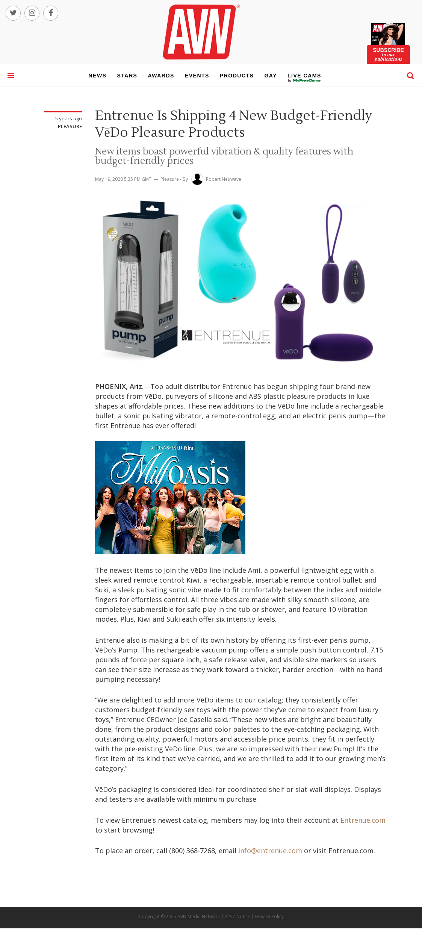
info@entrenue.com (270, 850)
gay (270, 76)
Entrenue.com (363, 820)
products (237, 76)
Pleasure (70, 126)
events (197, 76)
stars (127, 76)
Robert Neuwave (223, 179)
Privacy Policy (269, 916)
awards (161, 76)
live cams (304, 80)
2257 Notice (237, 916)
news (98, 76)
